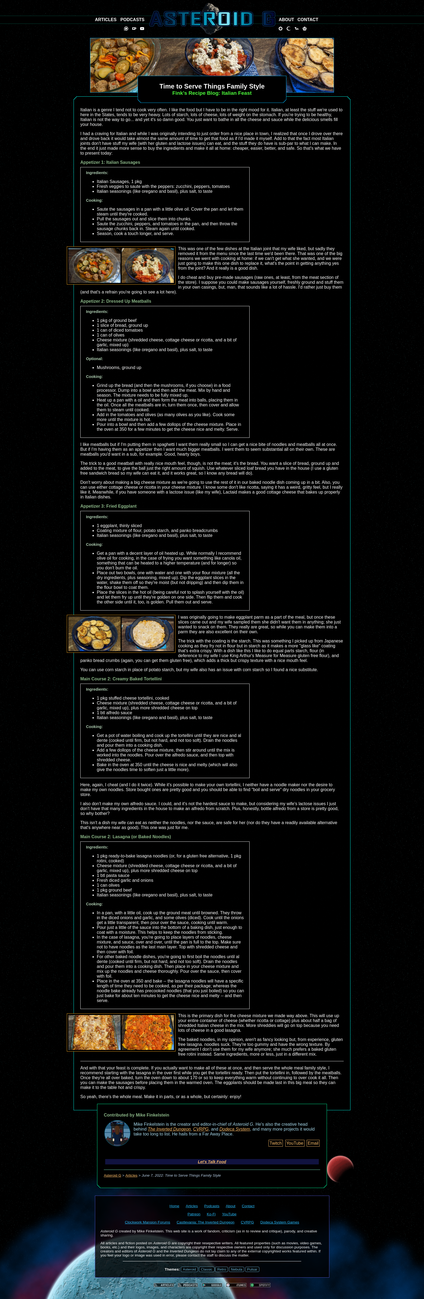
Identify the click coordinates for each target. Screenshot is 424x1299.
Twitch (276, 1143)
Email (313, 1143)
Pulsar (252, 1269)
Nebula (236, 1269)
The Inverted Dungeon (169, 1129)
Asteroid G (112, 1175)
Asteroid (189, 1269)
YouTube (294, 1143)
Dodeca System (235, 1129)
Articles (131, 1175)
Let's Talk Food (212, 1162)
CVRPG (201, 1129)
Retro (221, 1269)
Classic (207, 1269)
